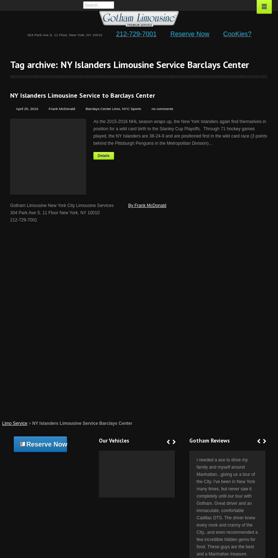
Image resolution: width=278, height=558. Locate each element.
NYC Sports (131, 109)
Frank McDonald (62, 109)
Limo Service (14, 423)
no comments (162, 109)
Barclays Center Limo (102, 109)
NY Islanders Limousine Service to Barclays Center (82, 95)
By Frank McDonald (147, 205)
